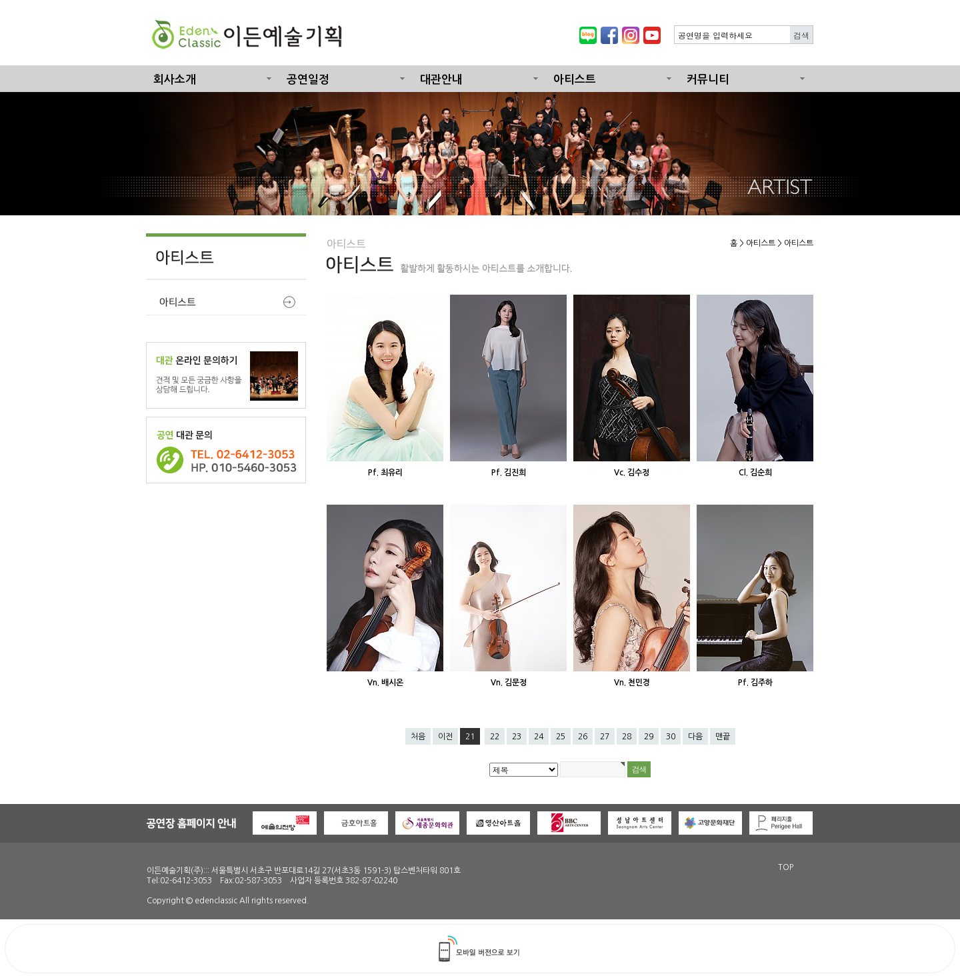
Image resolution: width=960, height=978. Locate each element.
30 (670, 737)
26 (582, 737)
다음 (695, 737)
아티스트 (574, 79)
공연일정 (308, 79)
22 (494, 737)
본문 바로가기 (0, 0)
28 (626, 737)
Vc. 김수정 (631, 473)
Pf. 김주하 (755, 683)
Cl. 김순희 (755, 473)
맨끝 (722, 737)
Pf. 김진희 (508, 473)
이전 (445, 737)
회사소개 (174, 79)
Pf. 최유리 (385, 473)
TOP (785, 867)
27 (604, 737)
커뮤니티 (708, 79)
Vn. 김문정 (509, 683)
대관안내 (441, 79)
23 (516, 737)
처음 (418, 737)
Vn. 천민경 (632, 683)
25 (560, 737)
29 (648, 737)
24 (538, 737)
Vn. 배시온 (385, 683)
